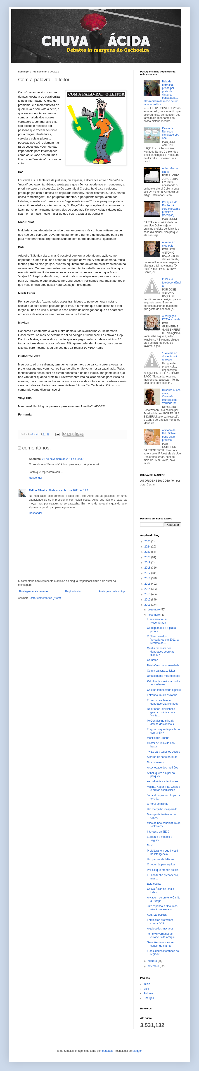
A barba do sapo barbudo (162, 757)
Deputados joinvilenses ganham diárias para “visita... (161, 712)
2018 (148, 567)
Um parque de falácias (160, 859)
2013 (148, 594)
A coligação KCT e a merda (171, 318)
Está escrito (154, 883)
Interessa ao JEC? (158, 831)
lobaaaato (108, 1050)
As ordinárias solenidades (162, 781)
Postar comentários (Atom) (45, 598)
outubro (153, 961)
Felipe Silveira (38, 490)
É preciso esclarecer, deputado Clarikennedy (162, 702)
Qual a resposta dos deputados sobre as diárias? (160, 651)
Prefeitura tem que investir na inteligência (163, 852)
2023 (148, 551)
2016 (148, 578)
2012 (148, 599)
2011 (148, 604)
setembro (154, 966)
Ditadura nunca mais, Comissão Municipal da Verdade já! (171, 397)
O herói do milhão (157, 803)
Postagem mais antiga (112, 591)
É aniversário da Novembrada (157, 621)
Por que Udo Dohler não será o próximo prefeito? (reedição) (171, 209)
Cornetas (152, 660)
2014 (148, 589)
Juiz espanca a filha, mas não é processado (162, 908)
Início (147, 984)
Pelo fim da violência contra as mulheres (163, 683)
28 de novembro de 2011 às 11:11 (69, 490)
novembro (154, 614)
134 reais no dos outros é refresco (169, 356)
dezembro (154, 609)
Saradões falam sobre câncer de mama (160, 944)
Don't (150, 845)
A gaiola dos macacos (160, 928)
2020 (148, 557)
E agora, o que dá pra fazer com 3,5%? (163, 731)
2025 (148, 541)
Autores (148, 993)
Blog (146, 988)
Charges (149, 998)
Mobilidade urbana (158, 738)
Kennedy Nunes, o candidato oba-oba (171, 133)
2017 (148, 573)
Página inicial (73, 591)
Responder (35, 477)
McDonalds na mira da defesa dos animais (160, 722)
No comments (155, 762)
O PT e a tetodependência (171, 282)
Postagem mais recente (33, 591)
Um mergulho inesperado (162, 809)
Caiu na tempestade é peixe (164, 690)
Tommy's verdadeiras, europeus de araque (161, 935)
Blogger (137, 1050)
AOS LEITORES (157, 914)
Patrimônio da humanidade (163, 665)
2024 (148, 546)
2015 (148, 583)
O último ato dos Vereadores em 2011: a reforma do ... (163, 640)
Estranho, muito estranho (162, 695)
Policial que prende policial (163, 870)
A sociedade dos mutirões (162, 767)
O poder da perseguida (161, 864)
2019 (148, 562)
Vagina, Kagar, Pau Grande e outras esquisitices (163, 788)
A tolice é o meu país (168, 244)
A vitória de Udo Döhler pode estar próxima (169, 435)
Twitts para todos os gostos (163, 751)
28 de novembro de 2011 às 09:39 (62, 459)
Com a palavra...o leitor (161, 670)
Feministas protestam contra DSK (160, 921)
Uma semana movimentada (163, 675)
